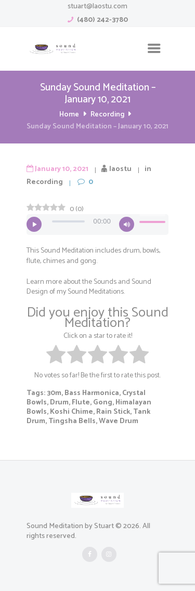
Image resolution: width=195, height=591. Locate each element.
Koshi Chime (71, 412)
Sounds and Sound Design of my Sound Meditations (89, 287)
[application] (97, 224)
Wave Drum (118, 421)
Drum (59, 403)
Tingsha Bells (72, 421)
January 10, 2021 (61, 169)
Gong (102, 403)
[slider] (68, 221)
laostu (120, 169)
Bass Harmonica (91, 393)
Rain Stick (113, 412)
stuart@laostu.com (97, 6)
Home (69, 115)
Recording (107, 115)
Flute (81, 403)
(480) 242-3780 (102, 20)
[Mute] (126, 224)
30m (54, 393)
